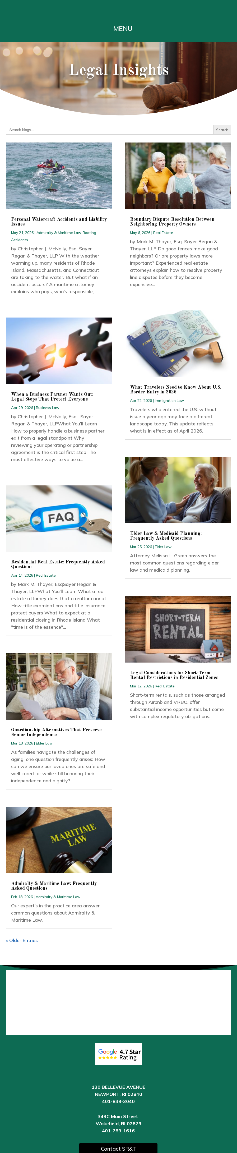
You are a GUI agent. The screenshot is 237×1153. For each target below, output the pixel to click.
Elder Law (44, 743)
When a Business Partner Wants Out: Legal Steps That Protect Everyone (52, 397)
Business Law (47, 407)
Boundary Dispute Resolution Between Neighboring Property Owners (172, 222)
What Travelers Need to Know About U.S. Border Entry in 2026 (175, 389)
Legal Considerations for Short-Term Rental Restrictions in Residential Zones (174, 675)
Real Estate (46, 575)
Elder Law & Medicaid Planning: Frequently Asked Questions (166, 536)
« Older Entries (22, 940)
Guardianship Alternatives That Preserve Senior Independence (56, 732)
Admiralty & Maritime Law (58, 232)
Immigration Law (169, 400)
